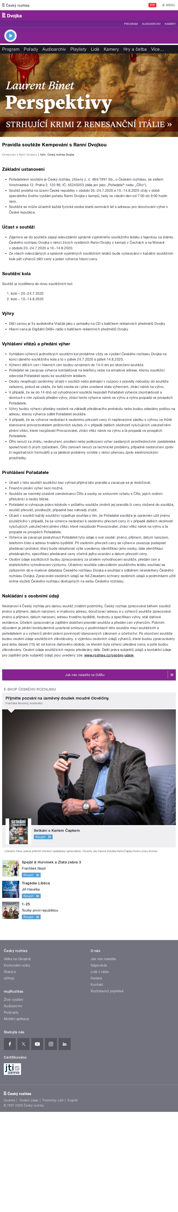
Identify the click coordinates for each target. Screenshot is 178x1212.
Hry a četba (135, 49)
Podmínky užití (53, 1200)
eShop (9, 1078)
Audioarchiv (151, 23)
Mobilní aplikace (16, 1119)
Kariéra (96, 1078)
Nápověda (99, 1065)
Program (131, 23)
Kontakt (97, 1085)
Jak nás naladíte (103, 1059)
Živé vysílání (13, 1100)
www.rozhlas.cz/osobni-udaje (109, 755)
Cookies (9, 1200)
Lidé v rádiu (100, 1072)
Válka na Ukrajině (17, 1059)
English (73, 1200)
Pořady (31, 49)
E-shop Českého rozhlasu (30, 789)
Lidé (95, 49)
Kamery (170, 23)
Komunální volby (17, 1065)
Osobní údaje (29, 1200)
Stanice (10, 1072)
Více (157, 49)
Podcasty (11, 1113)
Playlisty (78, 49)
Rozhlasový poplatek (107, 1091)
